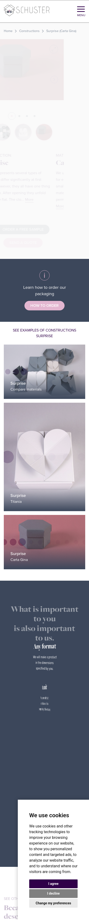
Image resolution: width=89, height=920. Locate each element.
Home (8, 31)
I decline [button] (53, 893)
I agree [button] (53, 884)
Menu (81, 15)
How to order (44, 305)
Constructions (29, 31)
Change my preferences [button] (53, 903)
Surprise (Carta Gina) (61, 31)
